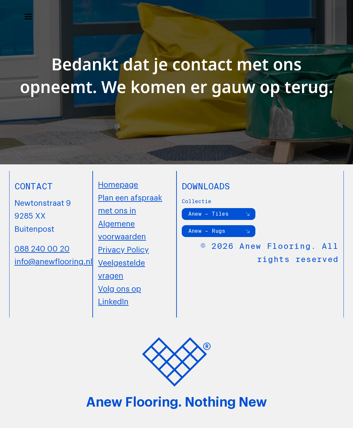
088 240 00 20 (42, 248)
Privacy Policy (123, 249)
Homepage (118, 183)
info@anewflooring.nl (53, 260)
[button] (28, 16)
